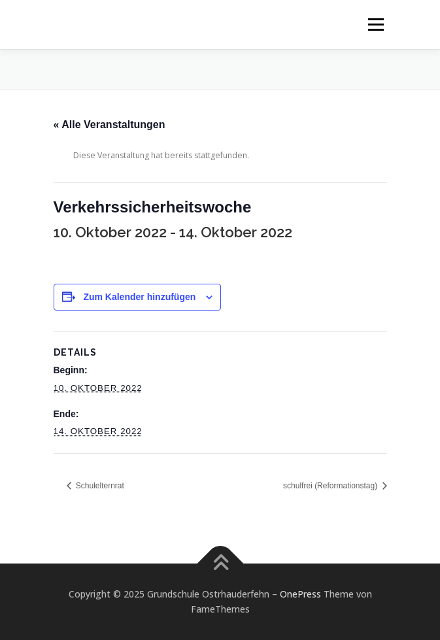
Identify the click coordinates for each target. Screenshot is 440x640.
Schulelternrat (99, 485)
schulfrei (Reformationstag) (331, 485)
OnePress (300, 594)
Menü (375, 24)
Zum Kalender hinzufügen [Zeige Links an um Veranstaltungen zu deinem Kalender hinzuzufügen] (139, 297)
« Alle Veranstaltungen (109, 124)
